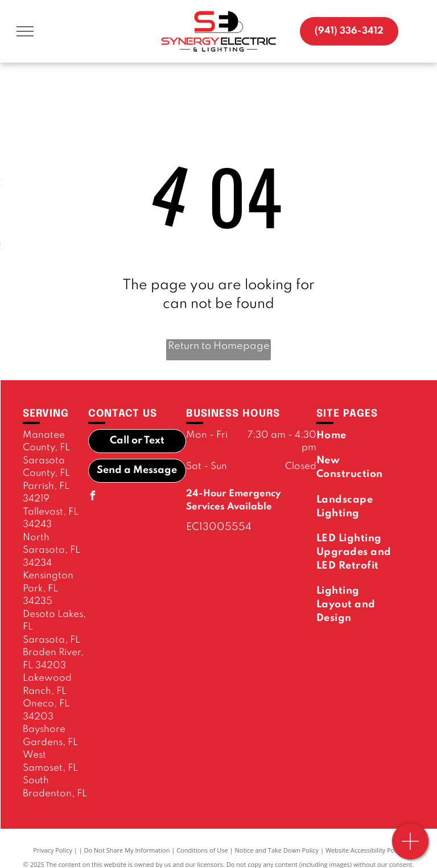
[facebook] (92, 497)
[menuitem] (356, 435)
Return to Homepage (219, 346)
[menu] (25, 31)
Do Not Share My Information (127, 850)
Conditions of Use (202, 850)
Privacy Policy (52, 850)
